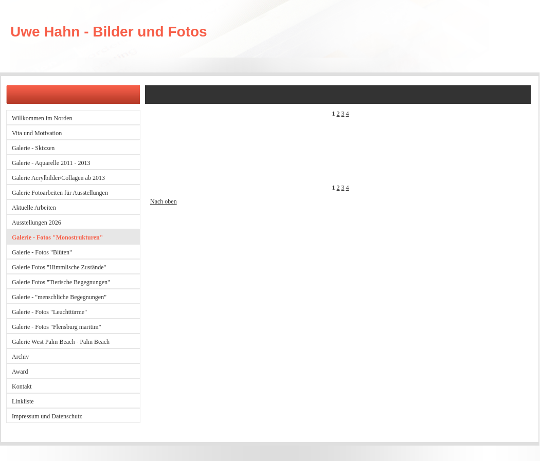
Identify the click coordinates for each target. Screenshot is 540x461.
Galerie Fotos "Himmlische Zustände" (59, 267)
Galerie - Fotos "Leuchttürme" (49, 312)
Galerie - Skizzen (33, 148)
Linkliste (23, 401)
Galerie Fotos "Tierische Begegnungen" (61, 282)
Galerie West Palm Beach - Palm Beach (61, 341)
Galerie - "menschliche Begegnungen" (59, 297)
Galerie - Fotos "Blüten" (42, 252)
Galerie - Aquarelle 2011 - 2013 (51, 163)
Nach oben (163, 201)
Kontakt (22, 386)
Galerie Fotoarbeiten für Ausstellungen (60, 192)
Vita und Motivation (37, 133)
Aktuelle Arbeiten (34, 207)
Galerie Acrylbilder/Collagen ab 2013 (58, 177)
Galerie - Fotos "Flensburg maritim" (56, 326)
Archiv (20, 356)
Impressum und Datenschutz (47, 416)
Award (20, 371)
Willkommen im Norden (42, 118)
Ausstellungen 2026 (36, 222)
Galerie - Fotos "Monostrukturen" (57, 237)
